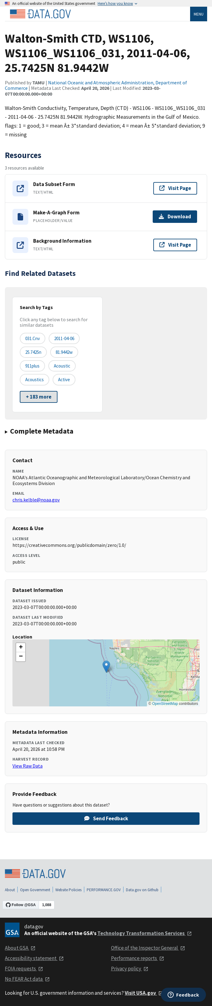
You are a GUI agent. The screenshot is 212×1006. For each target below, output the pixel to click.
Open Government (35, 889)
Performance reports (137, 958)
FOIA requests (24, 968)
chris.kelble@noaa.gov (36, 500)
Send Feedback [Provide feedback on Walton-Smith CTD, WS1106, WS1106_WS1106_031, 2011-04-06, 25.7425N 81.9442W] (106, 818)
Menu (198, 14)
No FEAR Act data (27, 979)
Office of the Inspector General (148, 947)
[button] (106, 666)
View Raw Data (27, 766)
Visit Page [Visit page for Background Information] (175, 244)
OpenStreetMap (165, 704)
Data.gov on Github (142, 889)
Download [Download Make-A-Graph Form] (175, 216)
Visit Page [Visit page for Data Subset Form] (175, 188)
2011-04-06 (64, 338)
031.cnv (32, 338)
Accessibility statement (34, 958)
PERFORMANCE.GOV (104, 889)
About (10, 889)
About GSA (20, 947)
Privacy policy (129, 968)
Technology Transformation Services (144, 933)
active (64, 379)
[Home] (40, 14)
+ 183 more (38, 396)
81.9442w (64, 352)
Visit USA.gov (144, 993)
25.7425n (33, 352)
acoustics (34, 379)
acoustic (62, 366)
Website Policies (68, 889)
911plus (32, 366)
